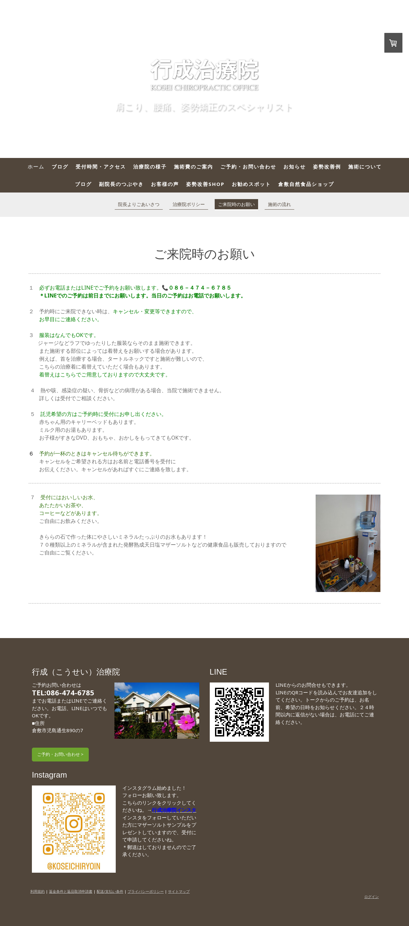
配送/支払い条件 (110, 891)
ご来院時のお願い (236, 204)
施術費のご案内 (193, 166)
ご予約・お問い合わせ (248, 166)
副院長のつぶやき (121, 184)
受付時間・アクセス (101, 166)
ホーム (36, 166)
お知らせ (294, 166)
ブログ (60, 166)
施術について (365, 166)
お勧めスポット (251, 184)
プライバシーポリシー (146, 891)
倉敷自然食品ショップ (306, 184)
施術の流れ (279, 204)
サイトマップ (179, 891)
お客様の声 (165, 184)
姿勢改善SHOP (205, 184)
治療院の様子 (150, 166)
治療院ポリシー (189, 204)
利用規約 (37, 891)
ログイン (371, 896)
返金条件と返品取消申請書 (70, 891)
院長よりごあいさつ (138, 204)
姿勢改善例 (327, 166)
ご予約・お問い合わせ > (60, 754)
